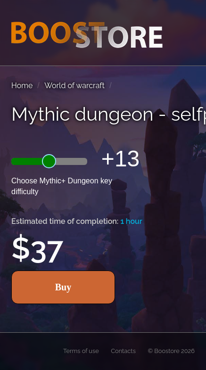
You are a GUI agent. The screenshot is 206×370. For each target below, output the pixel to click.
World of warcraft (74, 85)
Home (22, 85)
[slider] (49, 161)
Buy (63, 287)
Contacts (123, 350)
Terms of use (81, 350)
